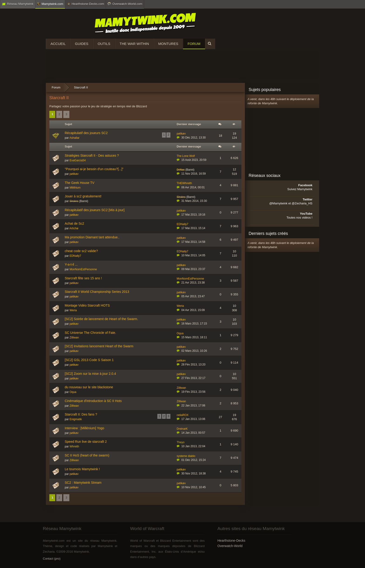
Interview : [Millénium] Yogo (84, 428)
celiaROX (183, 415)
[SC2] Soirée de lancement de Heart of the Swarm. (101, 319)
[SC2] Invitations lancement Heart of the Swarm (99, 346)
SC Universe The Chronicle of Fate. (90, 333)
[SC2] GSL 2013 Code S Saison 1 (89, 360)
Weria (73, 310)
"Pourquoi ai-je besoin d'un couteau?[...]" (94, 169)
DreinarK (182, 428)
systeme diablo (186, 456)
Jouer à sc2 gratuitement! (83, 196)
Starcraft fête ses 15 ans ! (83, 278)
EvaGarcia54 (78, 160)
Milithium (75, 187)
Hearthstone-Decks (231, 540)
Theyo (180, 442)
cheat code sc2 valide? (81, 251)
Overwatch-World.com (125, 4)
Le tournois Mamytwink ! (82, 469)
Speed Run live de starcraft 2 (86, 441)
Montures (168, 44)
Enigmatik (76, 419)
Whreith (74, 446)
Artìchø (73, 228)
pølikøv (181, 133)
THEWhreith (184, 183)
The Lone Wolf (186, 156)
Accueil (58, 44)
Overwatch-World (230, 546)
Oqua (180, 333)
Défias (181, 169)
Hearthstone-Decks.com (85, 4)
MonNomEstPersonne (83, 269)
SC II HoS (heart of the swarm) (87, 455)
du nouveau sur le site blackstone (89, 387)
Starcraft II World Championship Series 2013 (97, 292)
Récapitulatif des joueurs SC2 (86, 133)
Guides (81, 44)
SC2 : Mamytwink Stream (83, 482)
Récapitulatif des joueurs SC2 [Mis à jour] (95, 210)
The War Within (134, 44)
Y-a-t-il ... (71, 264)
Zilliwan (74, 337)
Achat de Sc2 (74, 223)
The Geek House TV (79, 183)
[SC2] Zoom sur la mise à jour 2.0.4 (90, 373)
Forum (194, 44)
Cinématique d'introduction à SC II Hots (93, 401)
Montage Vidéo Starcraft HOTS (87, 305)
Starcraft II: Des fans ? (81, 414)
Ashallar (74, 137)
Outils (104, 44)
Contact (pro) (52, 558)
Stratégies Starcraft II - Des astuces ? (92, 155)
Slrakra (74, 201)
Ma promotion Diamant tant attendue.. (92, 237)
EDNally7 (182, 224)
